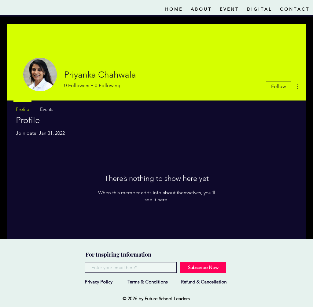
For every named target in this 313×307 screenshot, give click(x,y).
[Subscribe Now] (203, 267)
